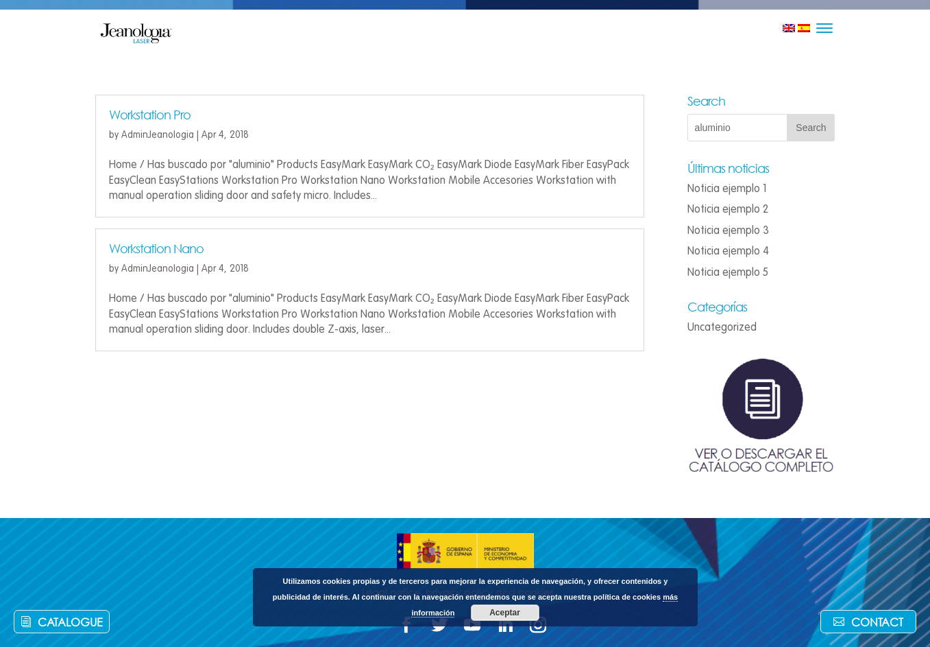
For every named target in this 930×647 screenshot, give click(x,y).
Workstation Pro (150, 114)
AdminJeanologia (157, 135)
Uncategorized (722, 327)
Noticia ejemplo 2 (727, 209)
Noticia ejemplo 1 (727, 189)
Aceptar (504, 612)
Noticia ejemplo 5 (727, 272)
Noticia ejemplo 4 (728, 251)
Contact (877, 622)
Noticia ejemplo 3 (728, 230)
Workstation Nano (156, 248)
